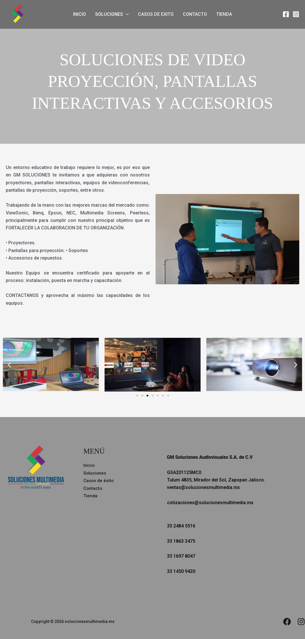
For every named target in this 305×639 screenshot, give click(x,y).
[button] (126, 14)
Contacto (195, 14)
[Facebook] (286, 14)
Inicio (79, 14)
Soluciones (112, 14)
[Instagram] (296, 14)
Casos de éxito (99, 480)
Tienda (224, 14)
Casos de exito (156, 14)
